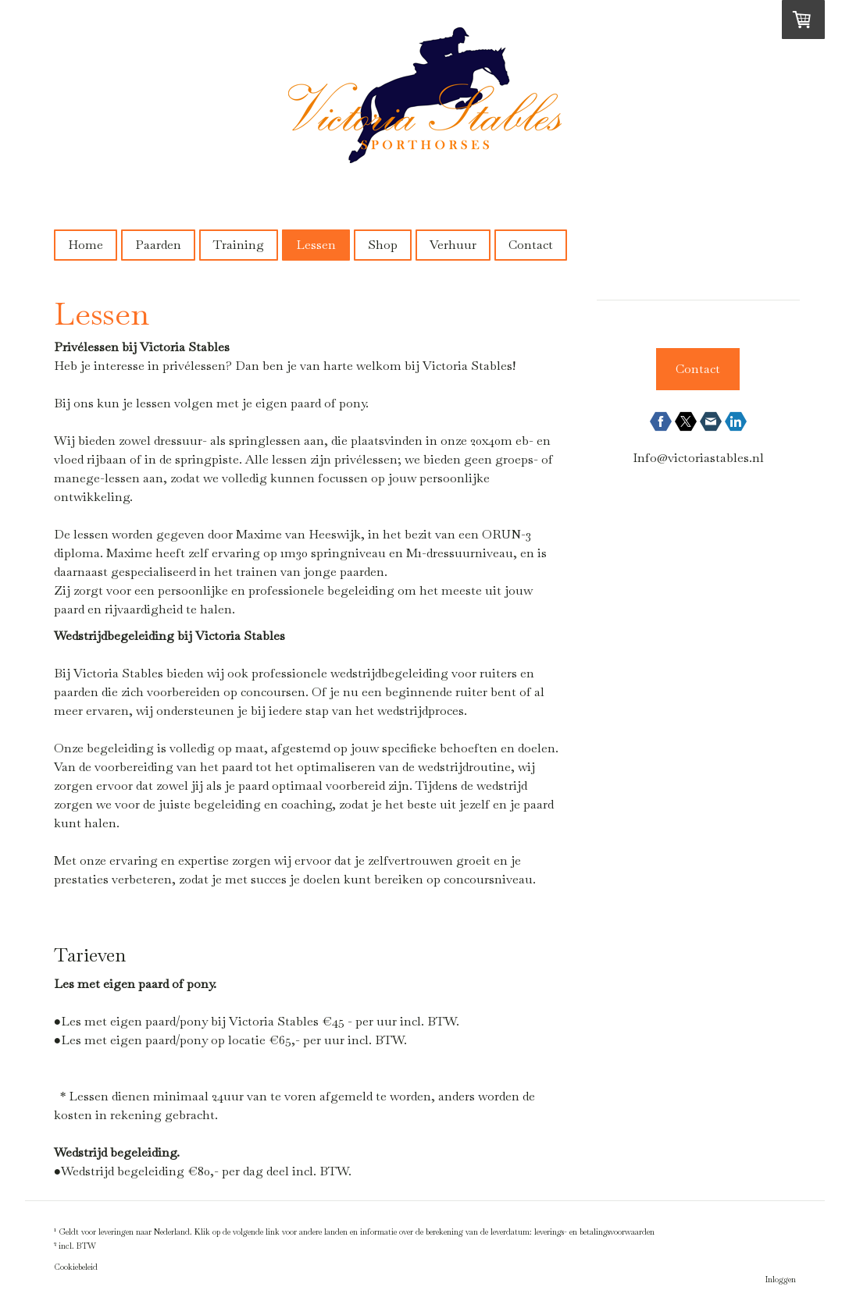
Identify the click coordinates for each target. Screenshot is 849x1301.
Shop (383, 244)
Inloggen (780, 1279)
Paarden (158, 244)
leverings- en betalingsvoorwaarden (594, 1233)
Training (238, 244)
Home (85, 244)
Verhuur (453, 244)
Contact (530, 244)
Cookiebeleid (76, 1267)
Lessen (316, 244)
